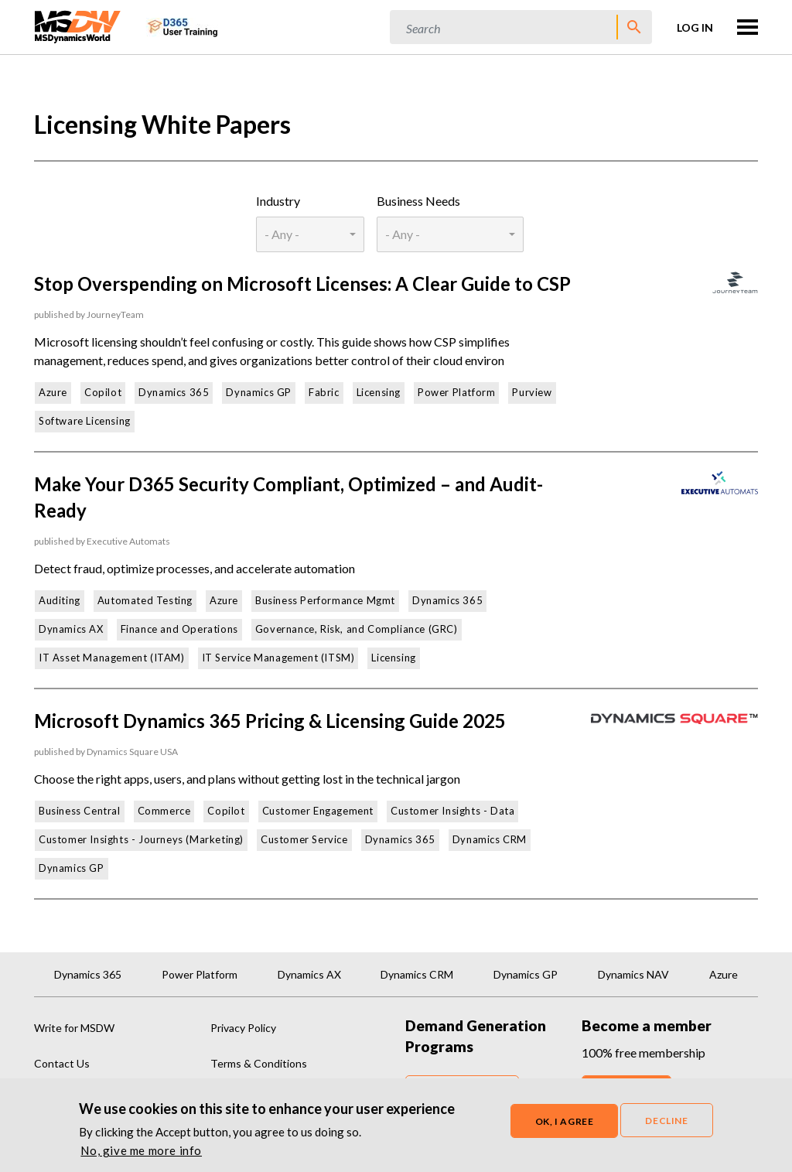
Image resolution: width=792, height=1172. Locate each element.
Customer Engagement (318, 811)
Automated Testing (145, 600)
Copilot (102, 392)
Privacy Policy (243, 1027)
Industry (278, 200)
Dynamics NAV (633, 974)
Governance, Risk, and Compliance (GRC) (356, 629)
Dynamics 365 (173, 392)
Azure (53, 392)
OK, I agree (564, 1122)
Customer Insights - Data (452, 811)
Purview (531, 392)
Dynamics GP (259, 392)
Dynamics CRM (489, 839)
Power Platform (456, 392)
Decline (666, 1121)
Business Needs (418, 200)
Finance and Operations (179, 629)
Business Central (80, 811)
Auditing (59, 600)
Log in (695, 27)
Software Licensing (85, 421)
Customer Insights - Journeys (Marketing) (141, 839)
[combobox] (310, 234)
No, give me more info (141, 1151)
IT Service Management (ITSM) (278, 657)
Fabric (324, 392)
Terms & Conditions (258, 1063)
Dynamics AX (71, 629)
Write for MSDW (74, 1027)
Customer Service (304, 839)
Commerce (164, 811)
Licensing (379, 392)
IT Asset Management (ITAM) (112, 657)
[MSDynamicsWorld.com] (77, 25)
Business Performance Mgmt (325, 600)
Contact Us (62, 1063)
